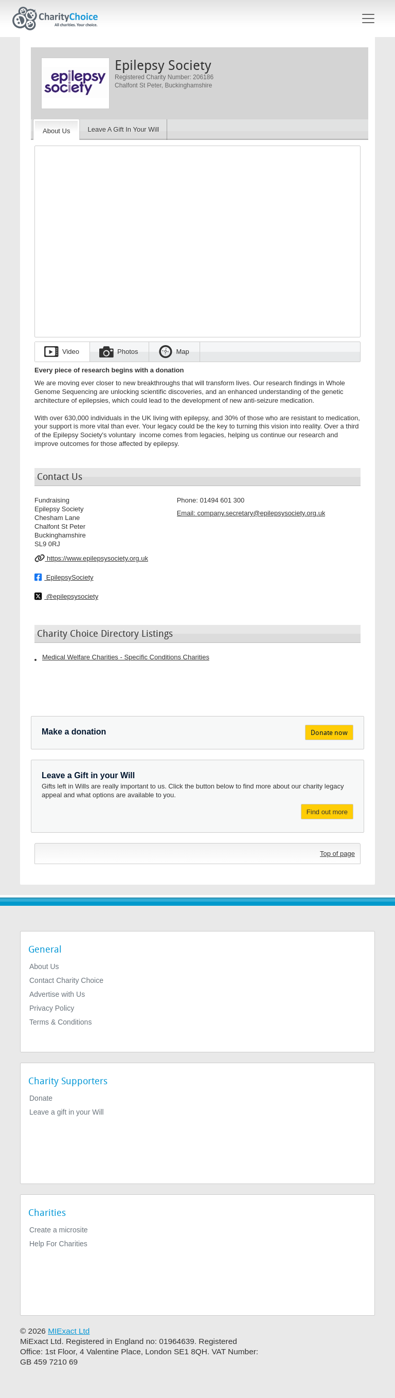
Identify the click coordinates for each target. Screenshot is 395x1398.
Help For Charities (58, 1244)
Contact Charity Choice (66, 980)
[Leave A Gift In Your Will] (123, 129)
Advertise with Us (57, 994)
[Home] (59, 18)
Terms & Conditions (60, 1022)
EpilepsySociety (64, 577)
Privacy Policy (51, 1008)
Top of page (337, 853)
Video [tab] (70, 351)
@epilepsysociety (66, 596)
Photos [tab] (127, 351)
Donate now (329, 733)
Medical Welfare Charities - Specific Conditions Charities (125, 657)
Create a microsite (58, 1230)
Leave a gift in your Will (66, 1112)
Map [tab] (182, 351)
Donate (40, 1098)
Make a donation (74, 731)
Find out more (327, 812)
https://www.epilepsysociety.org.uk (91, 558)
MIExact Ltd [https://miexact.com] (68, 1331)
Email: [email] (251, 513)
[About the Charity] (56, 129)
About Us (44, 966)
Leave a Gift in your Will (88, 775)
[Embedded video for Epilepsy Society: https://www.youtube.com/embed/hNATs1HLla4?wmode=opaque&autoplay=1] (197, 238)
